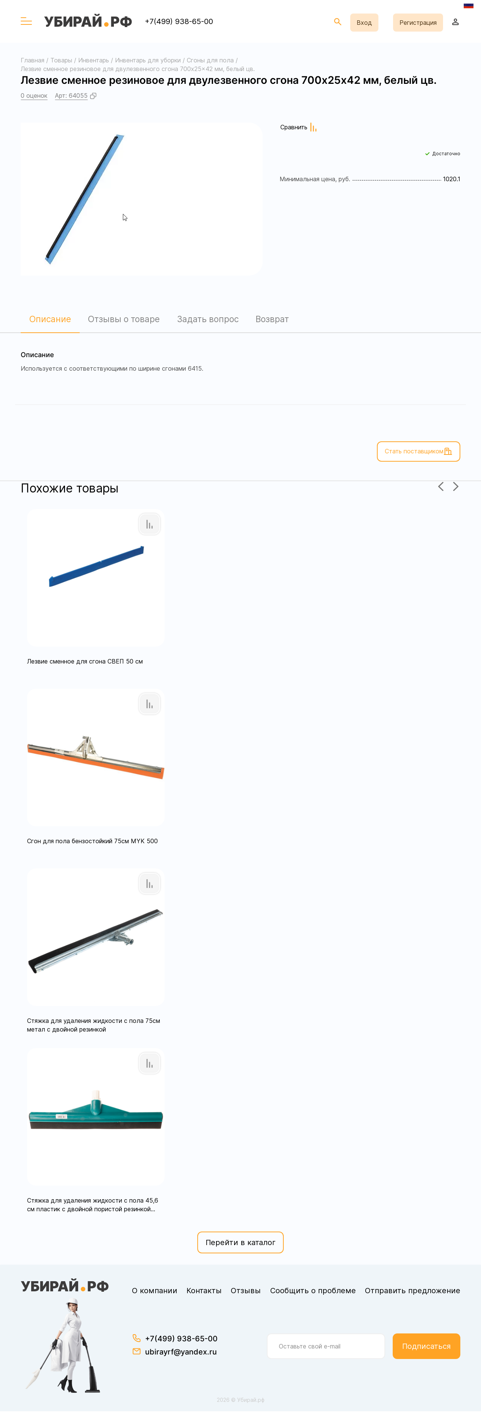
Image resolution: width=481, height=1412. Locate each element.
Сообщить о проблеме (313, 1291)
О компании (154, 1291)
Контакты (204, 1291)
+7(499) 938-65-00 (179, 21)
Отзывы (246, 1291)
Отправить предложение (412, 1291)
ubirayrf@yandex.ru (181, 1352)
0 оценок (34, 95)
